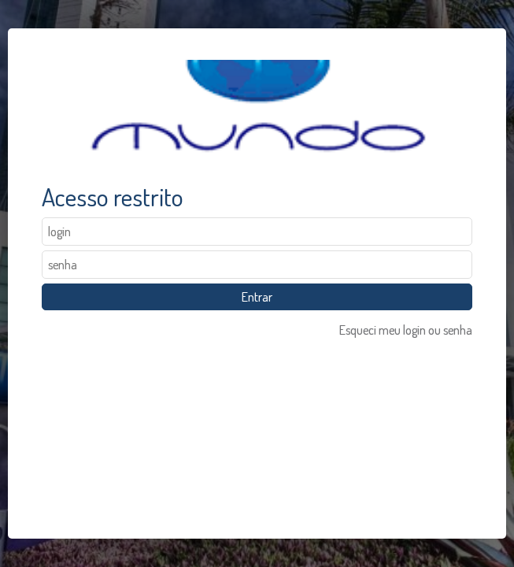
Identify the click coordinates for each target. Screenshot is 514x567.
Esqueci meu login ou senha (405, 330)
